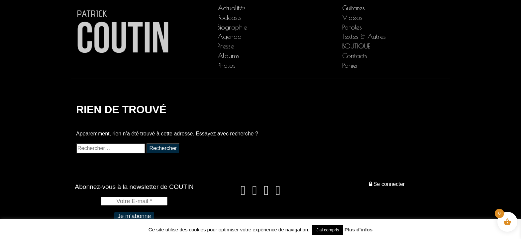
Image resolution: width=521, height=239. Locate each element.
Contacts (354, 55)
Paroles (352, 27)
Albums (228, 55)
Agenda (230, 36)
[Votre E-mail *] (134, 201)
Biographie (232, 27)
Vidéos (352, 17)
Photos (227, 65)
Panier (350, 65)
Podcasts (230, 17)
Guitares (353, 8)
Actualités (232, 8)
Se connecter (387, 184)
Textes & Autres (364, 36)
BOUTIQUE (356, 46)
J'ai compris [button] (327, 229)
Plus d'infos (358, 229)
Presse (226, 46)
